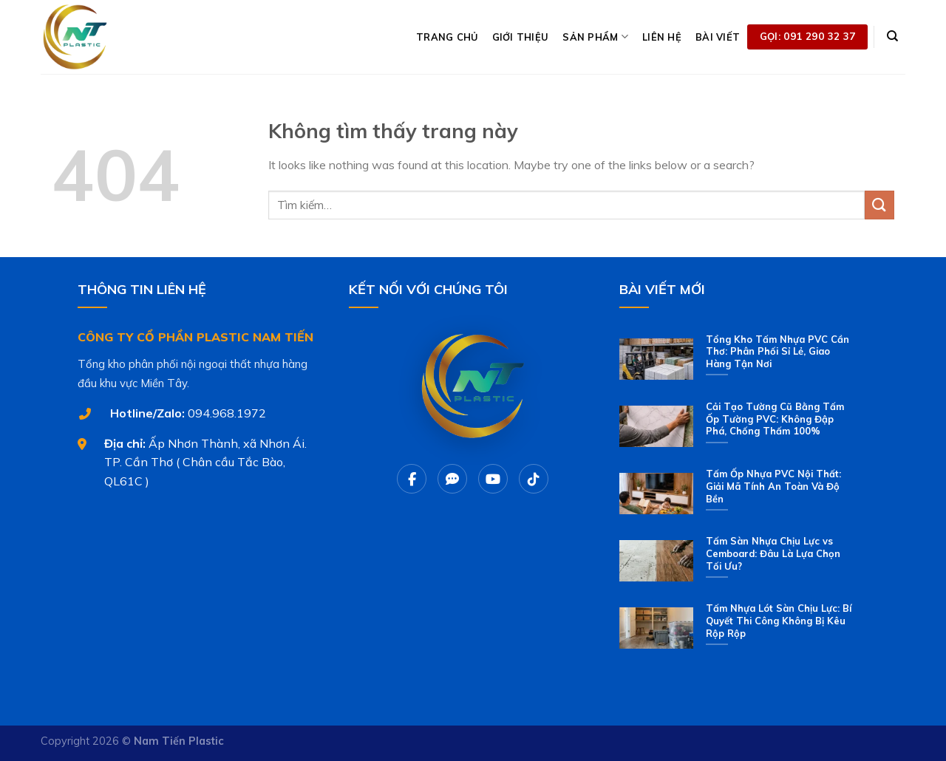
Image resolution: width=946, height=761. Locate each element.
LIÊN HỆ (661, 37)
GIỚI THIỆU (520, 37)
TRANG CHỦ (446, 37)
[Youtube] (493, 479)
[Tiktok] (533, 479)
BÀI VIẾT (717, 37)
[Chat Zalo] (452, 479)
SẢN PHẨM (595, 37)
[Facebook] (411, 479)
